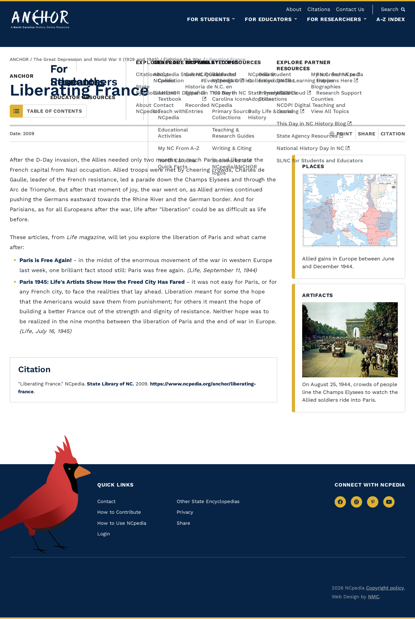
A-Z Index (390, 19)
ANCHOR (19, 59)
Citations (318, 9)
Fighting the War (182, 59)
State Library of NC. (110, 384)
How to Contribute (119, 512)
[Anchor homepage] (40, 19)
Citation (393, 134)
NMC (373, 597)
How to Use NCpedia (121, 523)
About (294, 9)
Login (103, 534)
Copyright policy (385, 588)
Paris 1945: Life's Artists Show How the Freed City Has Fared (102, 282)
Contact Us (350, 9)
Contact (106, 501)
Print (341, 134)
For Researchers (334, 19)
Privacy (185, 512)
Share (366, 134)
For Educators (268, 19)
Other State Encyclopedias (208, 501)
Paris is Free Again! (45, 260)
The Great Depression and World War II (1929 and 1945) (96, 59)
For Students (208, 19)
